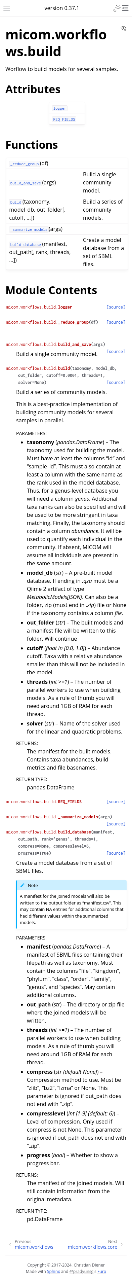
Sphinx (53, 1271)
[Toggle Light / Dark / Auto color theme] (117, 8)
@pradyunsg (81, 1271)
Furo (101, 1271)
